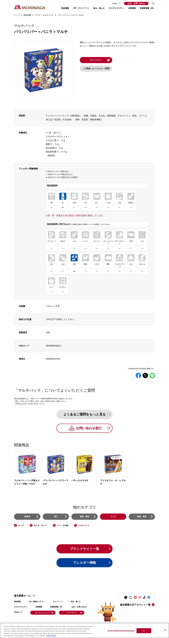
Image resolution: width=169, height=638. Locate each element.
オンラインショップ (45, 613)
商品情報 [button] (65, 8)
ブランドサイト (102, 60)
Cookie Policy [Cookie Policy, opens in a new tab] (51, 635)
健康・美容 (141, 517)
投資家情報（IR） (56, 607)
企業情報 (38, 607)
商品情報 (17, 602)
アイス (113, 517)
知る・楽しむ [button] (99, 8)
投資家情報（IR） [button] (147, 8)
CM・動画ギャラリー (37, 602)
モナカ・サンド (40, 526)
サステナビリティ (20, 607)
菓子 (56, 517)
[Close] (165, 630)
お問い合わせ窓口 (94, 428)
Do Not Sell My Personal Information (121, 631)
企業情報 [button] (132, 8)
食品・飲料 (84, 517)
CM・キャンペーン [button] (81, 8)
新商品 (27, 517)
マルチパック (83, 526)
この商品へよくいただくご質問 (97, 68)
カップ (21, 526)
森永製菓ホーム (22, 596)
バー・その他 (62, 526)
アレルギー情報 (84, 563)
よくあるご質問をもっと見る (88, 414)
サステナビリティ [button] (116, 8)
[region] (84, 630)
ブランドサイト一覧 (84, 549)
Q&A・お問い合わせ (136, 3)
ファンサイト (75, 613)
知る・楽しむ (76, 602)
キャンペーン (58, 602)
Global (116, 3)
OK (144, 631)
